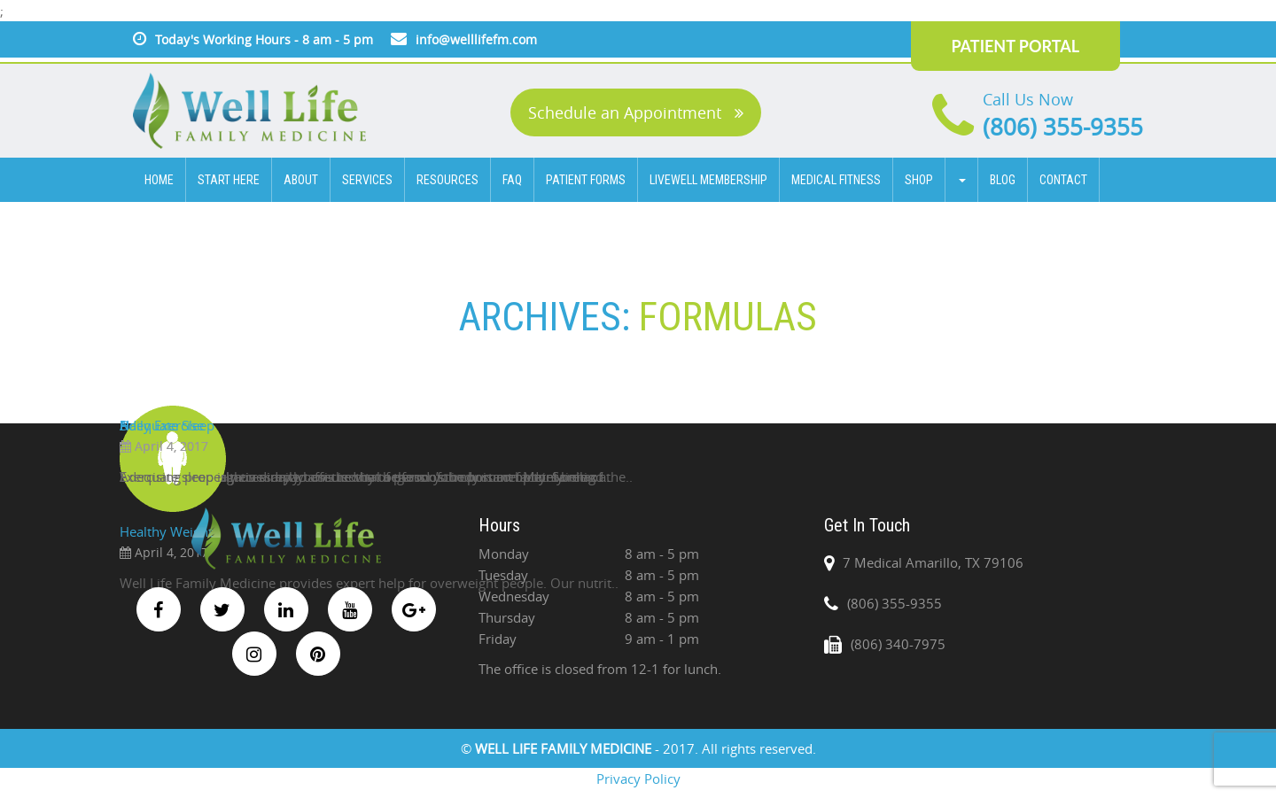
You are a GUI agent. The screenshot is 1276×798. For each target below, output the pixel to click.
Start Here (229, 180)
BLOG (1002, 180)
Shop (919, 180)
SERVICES (367, 180)
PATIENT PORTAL (1015, 46)
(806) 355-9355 (1063, 127)
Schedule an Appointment (635, 112)
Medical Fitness (836, 180)
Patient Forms (586, 180)
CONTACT (1063, 180)
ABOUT (301, 180)
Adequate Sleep (167, 425)
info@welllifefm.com (476, 39)
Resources (447, 180)
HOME (159, 180)
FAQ (512, 180)
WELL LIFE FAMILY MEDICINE (565, 748)
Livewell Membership (708, 180)
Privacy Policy (638, 778)
